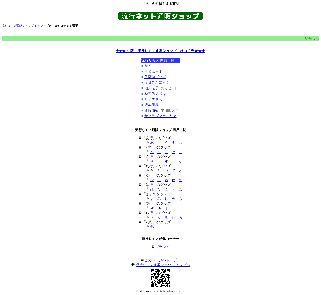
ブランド (162, 247)
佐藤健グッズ (155, 77)
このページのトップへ (162, 260)
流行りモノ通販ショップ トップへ (163, 265)
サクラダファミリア (160, 116)
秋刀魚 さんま (155, 94)
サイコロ (151, 66)
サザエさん (153, 99)
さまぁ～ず (153, 71)
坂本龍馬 (151, 105)
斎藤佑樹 (151, 110)
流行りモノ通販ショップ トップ (22, 26)
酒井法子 (151, 88)
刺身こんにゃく (156, 82)
